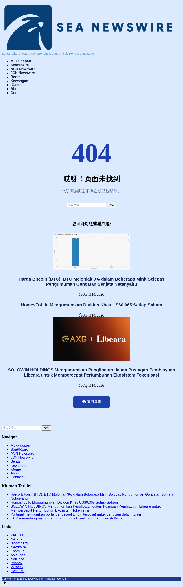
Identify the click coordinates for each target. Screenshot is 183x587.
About (16, 89)
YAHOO (17, 535)
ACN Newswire (23, 69)
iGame (16, 85)
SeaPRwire (20, 65)
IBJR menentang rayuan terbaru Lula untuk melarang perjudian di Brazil (67, 518)
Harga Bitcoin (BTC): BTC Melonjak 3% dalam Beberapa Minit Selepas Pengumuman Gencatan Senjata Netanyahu (91, 282)
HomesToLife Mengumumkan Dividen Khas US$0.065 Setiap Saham (91, 304)
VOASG (17, 567)
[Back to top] (4, 583)
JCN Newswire (23, 73)
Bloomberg (19, 543)
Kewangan (19, 81)
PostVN (16, 563)
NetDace (17, 559)
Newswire (18, 547)
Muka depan (21, 61)
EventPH (17, 571)
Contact (17, 93)
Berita (15, 77)
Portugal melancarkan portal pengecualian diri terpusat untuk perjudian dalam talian (76, 514)
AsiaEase (18, 555)
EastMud (17, 551)
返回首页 (91, 402)
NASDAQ (18, 539)
